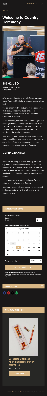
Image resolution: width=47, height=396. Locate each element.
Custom (16, 219)
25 (13, 251)
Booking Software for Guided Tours (17, 392)
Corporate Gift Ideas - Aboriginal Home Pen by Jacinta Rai (21, 362)
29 (34, 251)
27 (23, 251)
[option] (23, 347)
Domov (5, 10)
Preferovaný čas (12, 261)
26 (18, 251)
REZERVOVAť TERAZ (24, 267)
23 (39, 247)
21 (29, 247)
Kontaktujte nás (11, 286)
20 (23, 247)
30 (39, 251)
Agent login (41, 392)
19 (18, 247)
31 (8, 254)
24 (8, 251)
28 (29, 251)
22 (34, 247)
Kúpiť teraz (19, 374)
